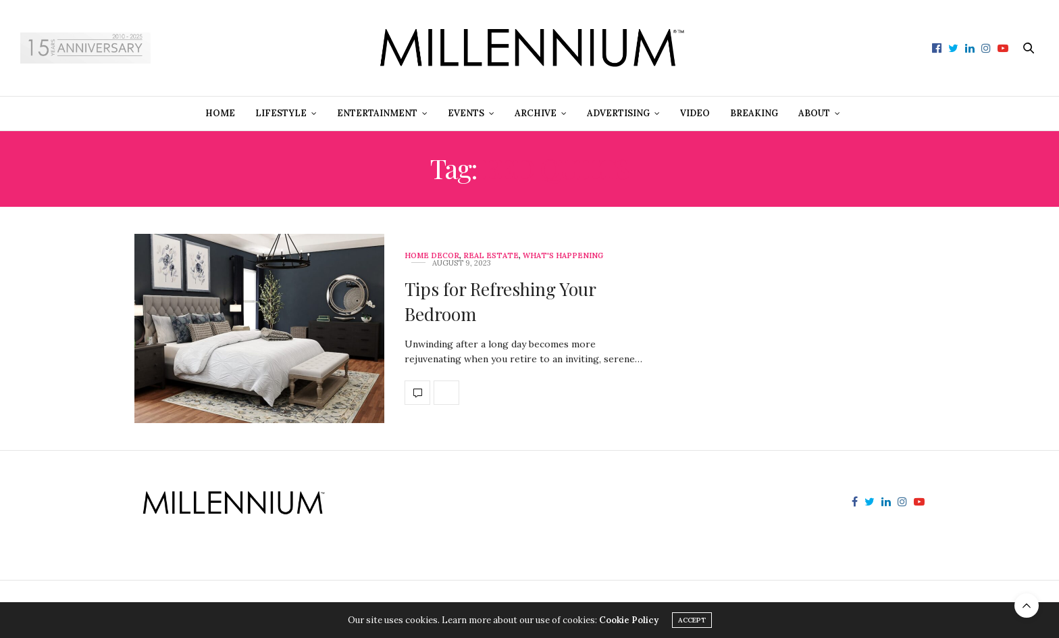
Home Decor (432, 256)
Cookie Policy (628, 620)
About (814, 113)
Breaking (754, 113)
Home (220, 113)
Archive (536, 113)
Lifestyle (281, 113)
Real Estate (491, 256)
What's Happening (563, 256)
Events (466, 113)
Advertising (618, 113)
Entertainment (377, 113)
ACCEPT (692, 620)
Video (695, 113)
